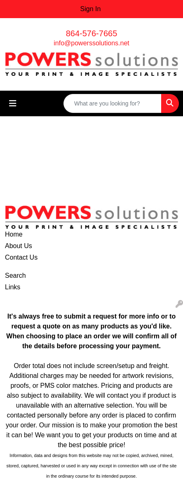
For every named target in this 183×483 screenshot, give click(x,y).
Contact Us (21, 257)
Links (12, 287)
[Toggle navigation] (12, 103)
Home (14, 234)
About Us (18, 245)
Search (15, 275)
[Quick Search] (112, 103)
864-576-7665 (91, 33)
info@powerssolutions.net (91, 43)
